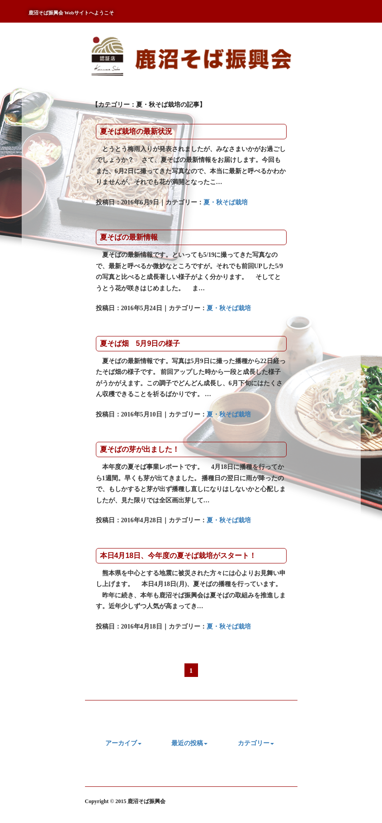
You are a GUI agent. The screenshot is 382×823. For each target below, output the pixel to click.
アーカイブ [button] (123, 743)
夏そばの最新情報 (129, 237)
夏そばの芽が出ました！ (139, 449)
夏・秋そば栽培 (225, 202)
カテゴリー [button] (256, 743)
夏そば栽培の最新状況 (136, 131)
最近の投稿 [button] (189, 743)
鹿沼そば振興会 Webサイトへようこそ (71, 12)
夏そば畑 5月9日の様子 (140, 343)
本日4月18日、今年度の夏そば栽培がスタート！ (178, 555)
